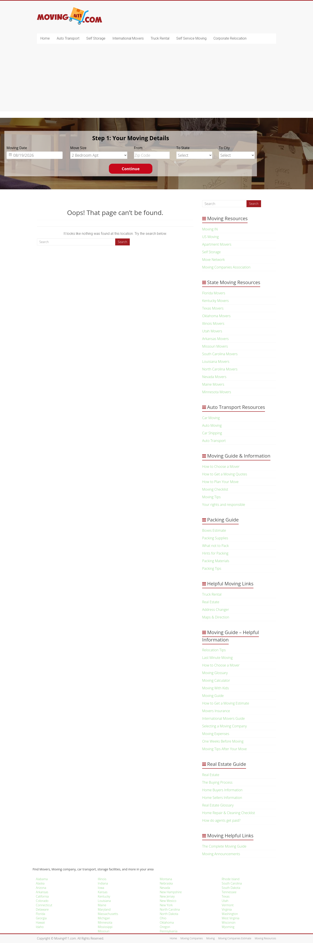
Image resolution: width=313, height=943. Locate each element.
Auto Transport (68, 38)
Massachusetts (108, 914)
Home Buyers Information (222, 790)
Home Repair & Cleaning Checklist (228, 812)
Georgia (41, 918)
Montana (166, 879)
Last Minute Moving (217, 657)
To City (224, 147)
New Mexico (168, 901)
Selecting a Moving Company (224, 726)
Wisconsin (228, 922)
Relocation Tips (214, 650)
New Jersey (167, 896)
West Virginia (230, 918)
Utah (225, 901)
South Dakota (231, 888)
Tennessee (229, 892)
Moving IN (210, 229)
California (42, 896)
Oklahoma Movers (216, 315)
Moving (210, 938)
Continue (131, 168)
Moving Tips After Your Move (224, 748)
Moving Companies (191, 938)
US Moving (210, 236)
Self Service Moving (191, 38)
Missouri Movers (215, 346)
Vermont (228, 905)
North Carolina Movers (219, 369)
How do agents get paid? (221, 820)
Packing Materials (215, 560)
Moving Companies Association (226, 267)
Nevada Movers (214, 376)
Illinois (102, 879)
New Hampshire (171, 892)
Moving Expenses (215, 733)
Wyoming (228, 927)
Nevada (165, 888)
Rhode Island (231, 879)
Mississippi (105, 927)
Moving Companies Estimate (234, 938)
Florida (40, 914)
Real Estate (210, 602)
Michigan (104, 918)
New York (166, 905)
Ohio (163, 918)
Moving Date (17, 147)
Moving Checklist (215, 489)
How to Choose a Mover (221, 466)
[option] (130, 156)
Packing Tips (211, 568)
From (138, 147)
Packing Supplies (215, 538)
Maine (102, 905)
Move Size (78, 147)
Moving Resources (265, 938)
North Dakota (169, 914)
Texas (226, 896)
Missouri (103, 931)
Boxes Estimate (214, 530)
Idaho (40, 927)
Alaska (40, 883)
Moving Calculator (216, 680)
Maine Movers (213, 384)
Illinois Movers (213, 323)
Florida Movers (213, 293)
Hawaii (40, 922)
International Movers (128, 38)
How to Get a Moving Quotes (224, 474)
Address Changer (215, 609)
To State (183, 147)
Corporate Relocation (229, 38)
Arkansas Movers (215, 338)
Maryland (104, 909)
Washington (230, 914)
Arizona (41, 888)
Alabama (42, 879)
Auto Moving (212, 425)
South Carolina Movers (220, 354)
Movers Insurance (216, 710)
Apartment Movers (216, 244)
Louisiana (104, 901)
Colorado (42, 901)
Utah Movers (212, 331)
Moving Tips (211, 497)
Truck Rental (160, 38)
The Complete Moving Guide (224, 846)
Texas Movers (212, 308)
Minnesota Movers (216, 392)
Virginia (227, 909)
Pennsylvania (168, 931)
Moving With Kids (215, 688)
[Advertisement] (156, 78)
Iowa (101, 888)
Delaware (42, 909)
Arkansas (42, 892)
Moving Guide (213, 695)
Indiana (103, 883)
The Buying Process (217, 782)
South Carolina (232, 883)
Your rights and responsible (223, 504)
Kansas (102, 892)
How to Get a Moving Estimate (225, 703)
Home (45, 38)
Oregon (165, 927)
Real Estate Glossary (217, 805)
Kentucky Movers (215, 300)
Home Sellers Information (222, 797)
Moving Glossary (215, 672)
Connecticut (44, 905)
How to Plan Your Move (220, 481)
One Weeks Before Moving (222, 741)
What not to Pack (215, 545)
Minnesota (105, 922)
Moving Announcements (221, 853)
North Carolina (170, 909)
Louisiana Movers (215, 361)
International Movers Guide (223, 718)
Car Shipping (212, 433)
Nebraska (166, 883)
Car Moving (211, 417)
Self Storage (95, 38)
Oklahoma (167, 922)
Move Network (213, 259)
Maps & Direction (215, 617)
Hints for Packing (215, 553)
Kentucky (104, 896)
